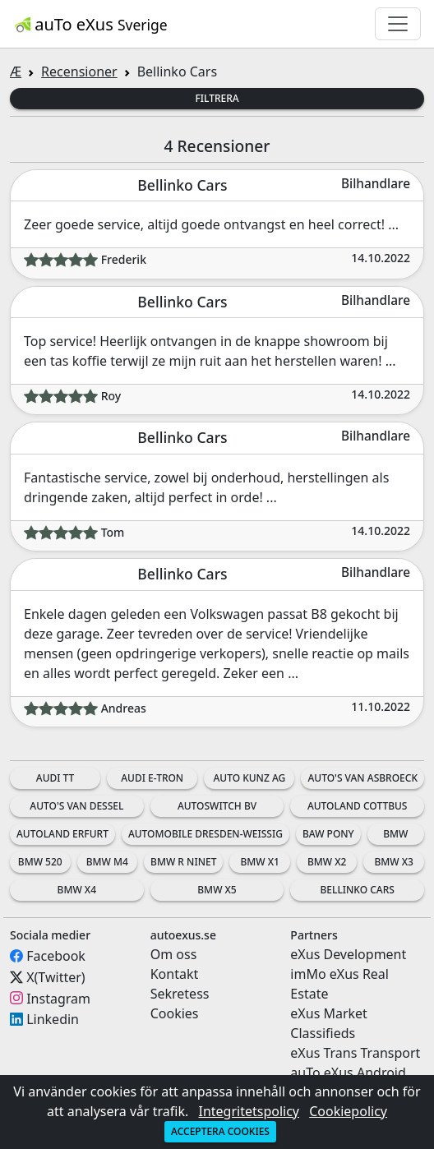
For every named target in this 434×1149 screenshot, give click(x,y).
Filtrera (216, 98)
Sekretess (180, 994)
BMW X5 (216, 890)
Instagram (58, 998)
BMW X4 (77, 890)
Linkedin (52, 1019)
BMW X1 (259, 862)
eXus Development (348, 954)
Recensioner (79, 71)
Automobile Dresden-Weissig (205, 834)
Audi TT (55, 778)
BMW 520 (40, 862)
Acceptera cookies (220, 1131)
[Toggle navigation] (398, 23)
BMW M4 (107, 862)
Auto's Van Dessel (76, 806)
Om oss (173, 954)
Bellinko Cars (357, 890)
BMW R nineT (183, 862)
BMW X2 (326, 862)
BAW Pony (328, 834)
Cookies (174, 1013)
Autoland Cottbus (357, 806)
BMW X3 (394, 862)
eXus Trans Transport (355, 1053)
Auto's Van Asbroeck (362, 778)
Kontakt (174, 974)
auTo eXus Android (347, 1073)
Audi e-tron (152, 778)
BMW (395, 834)
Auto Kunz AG (249, 778)
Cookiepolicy (348, 1111)
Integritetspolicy (248, 1111)
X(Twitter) (55, 977)
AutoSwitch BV (217, 806)
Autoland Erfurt (62, 834)
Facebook (55, 956)
